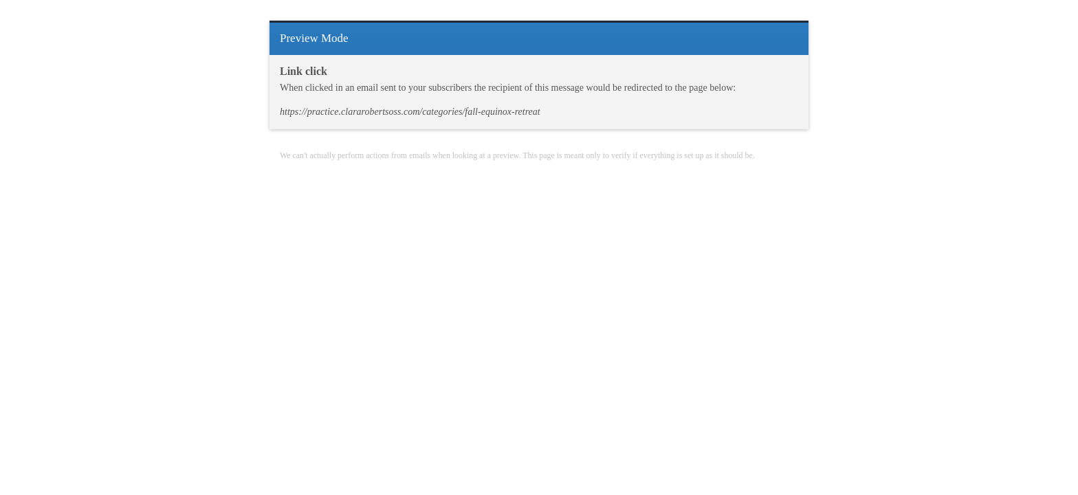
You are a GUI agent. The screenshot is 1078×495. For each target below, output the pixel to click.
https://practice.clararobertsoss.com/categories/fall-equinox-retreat (410, 112)
